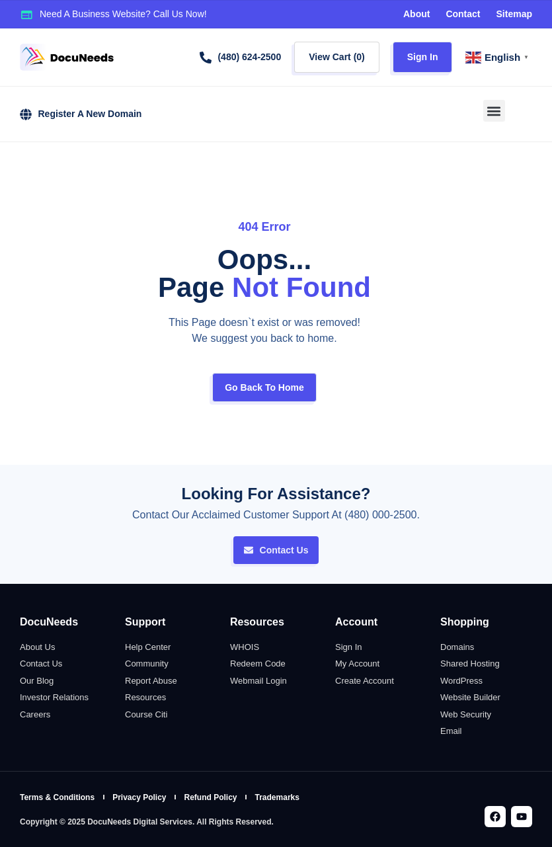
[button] (494, 111)
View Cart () (337, 57)
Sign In (422, 57)
